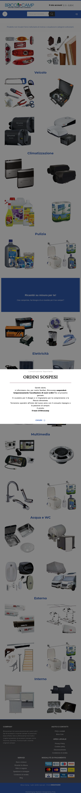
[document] (40, 396)
